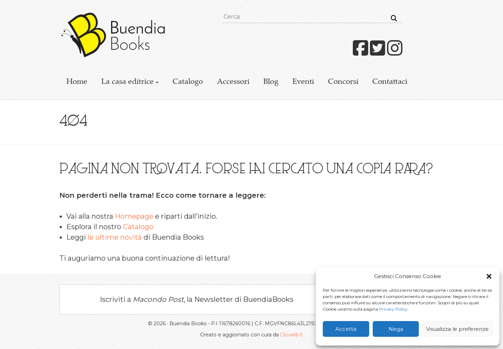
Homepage (134, 216)
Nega (395, 329)
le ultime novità (115, 237)
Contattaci (389, 82)
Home (76, 82)
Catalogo (188, 82)
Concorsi (343, 82)
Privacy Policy (393, 309)
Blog (270, 82)
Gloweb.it (291, 335)
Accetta (345, 329)
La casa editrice (127, 82)
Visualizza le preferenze (457, 329)
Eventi (303, 82)
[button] (489, 276)
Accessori (233, 82)
